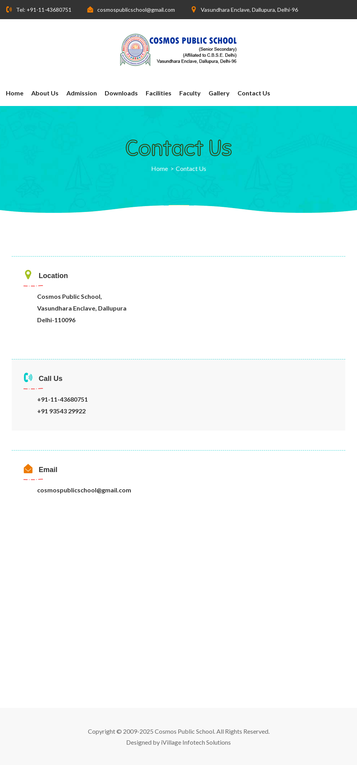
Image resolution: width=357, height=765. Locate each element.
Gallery (219, 93)
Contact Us (253, 93)
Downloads (121, 93)
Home (14, 93)
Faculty (190, 93)
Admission (81, 93)
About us (45, 93)
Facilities (158, 93)
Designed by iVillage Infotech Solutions (178, 742)
